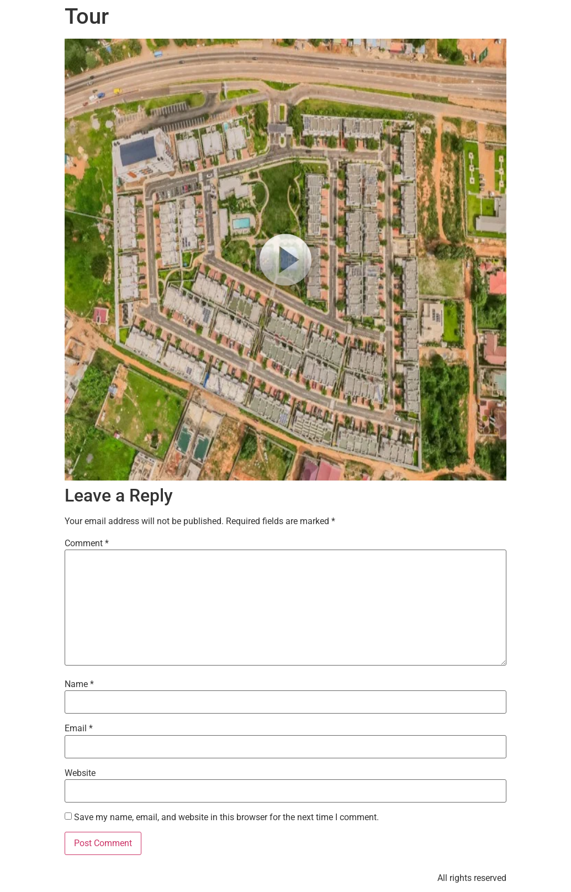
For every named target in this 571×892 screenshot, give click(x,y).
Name (79, 684)
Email (79, 728)
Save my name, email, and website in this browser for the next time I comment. (226, 817)
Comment (87, 543)
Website (80, 773)
